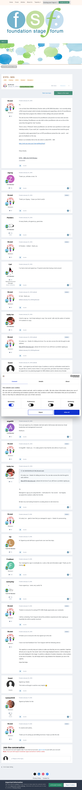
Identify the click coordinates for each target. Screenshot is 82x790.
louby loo (10, 314)
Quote (25, 165)
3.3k (10, 574)
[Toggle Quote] (21, 471)
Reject (41, 412)
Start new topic (46, 93)
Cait (10, 264)
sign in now (41, 749)
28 (10, 116)
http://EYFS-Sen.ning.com (26, 347)
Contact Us (46, 778)
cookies (17, 784)
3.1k (10, 330)
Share (54, 85)
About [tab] (67, 381)
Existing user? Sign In (50, 2)
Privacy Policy (37, 778)
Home (11, 2)
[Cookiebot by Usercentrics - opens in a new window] (71, 376)
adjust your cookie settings (17, 786)
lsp (10, 537)
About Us (29, 2)
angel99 (10, 421)
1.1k (10, 552)
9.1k (10, 279)
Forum (17, 2)
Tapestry (37, 2)
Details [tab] (41, 381)
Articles (23, 2)
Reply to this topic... (17, 758)
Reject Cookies (70, 785)
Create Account (64, 2)
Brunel (12, 84)
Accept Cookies (55, 785)
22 (10, 436)
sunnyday (10, 582)
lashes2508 (10, 698)
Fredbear (10, 559)
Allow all (66, 412)
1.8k (10, 188)
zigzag (10, 173)
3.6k (10, 233)
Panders (10, 218)
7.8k (10, 597)
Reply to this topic (63, 93)
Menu (4, 41)
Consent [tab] (14, 381)
